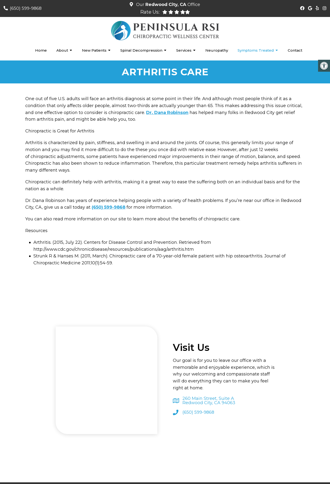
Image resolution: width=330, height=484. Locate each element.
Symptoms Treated (256, 50)
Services (184, 50)
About (62, 50)
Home (41, 50)
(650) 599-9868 (26, 8)
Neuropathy (216, 50)
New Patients (94, 50)
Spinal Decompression (141, 50)
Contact (295, 50)
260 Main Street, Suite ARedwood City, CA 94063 (208, 400)
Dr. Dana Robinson (167, 112)
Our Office (167, 4)
